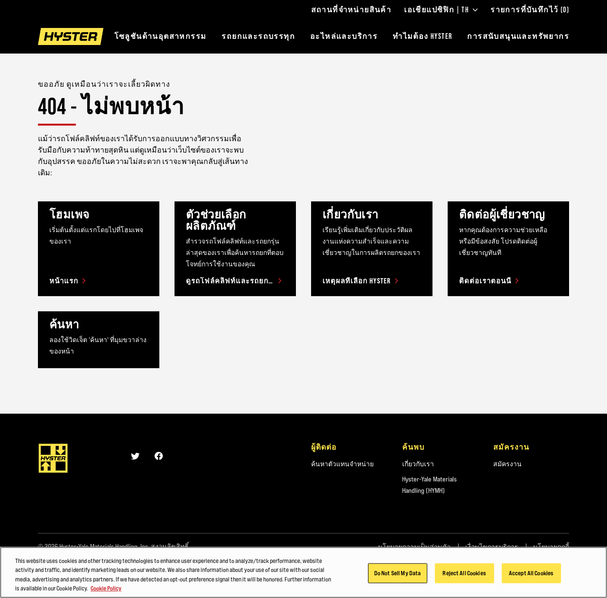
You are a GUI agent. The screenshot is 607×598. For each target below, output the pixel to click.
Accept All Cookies (531, 577)
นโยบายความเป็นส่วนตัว (414, 547)
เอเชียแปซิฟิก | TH (441, 10)
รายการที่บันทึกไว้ (529, 10)
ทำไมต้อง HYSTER (422, 36)
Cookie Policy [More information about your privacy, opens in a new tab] (106, 593)
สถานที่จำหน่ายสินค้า (351, 10)
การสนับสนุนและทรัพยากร (518, 36)
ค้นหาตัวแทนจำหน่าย (342, 464)
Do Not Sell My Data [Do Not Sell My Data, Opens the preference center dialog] (397, 577)
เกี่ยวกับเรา (418, 464)
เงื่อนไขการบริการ (491, 547)
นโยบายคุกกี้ (551, 547)
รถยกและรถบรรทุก (258, 36)
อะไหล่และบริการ (343, 36)
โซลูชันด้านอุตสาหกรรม (160, 36)
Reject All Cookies (464, 577)
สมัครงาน (507, 464)
